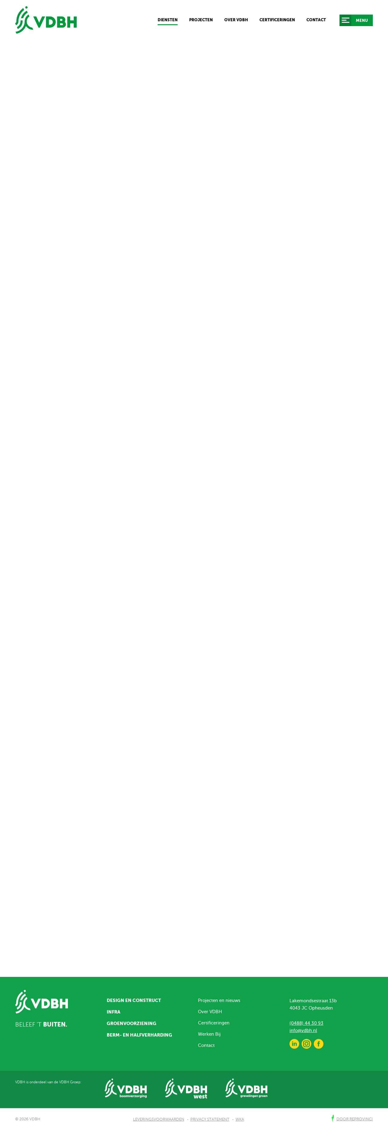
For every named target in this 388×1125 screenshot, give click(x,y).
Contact (316, 20)
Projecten (201, 20)
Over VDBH (236, 20)
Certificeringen (277, 20)
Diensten (168, 20)
